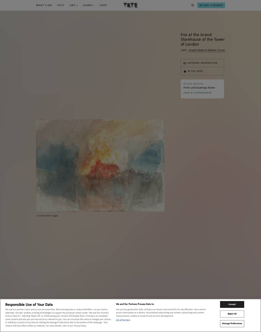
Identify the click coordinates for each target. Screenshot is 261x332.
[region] (130, 315)
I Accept (232, 304)
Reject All (232, 313)
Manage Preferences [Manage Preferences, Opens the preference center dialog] (232, 323)
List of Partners (123, 320)
